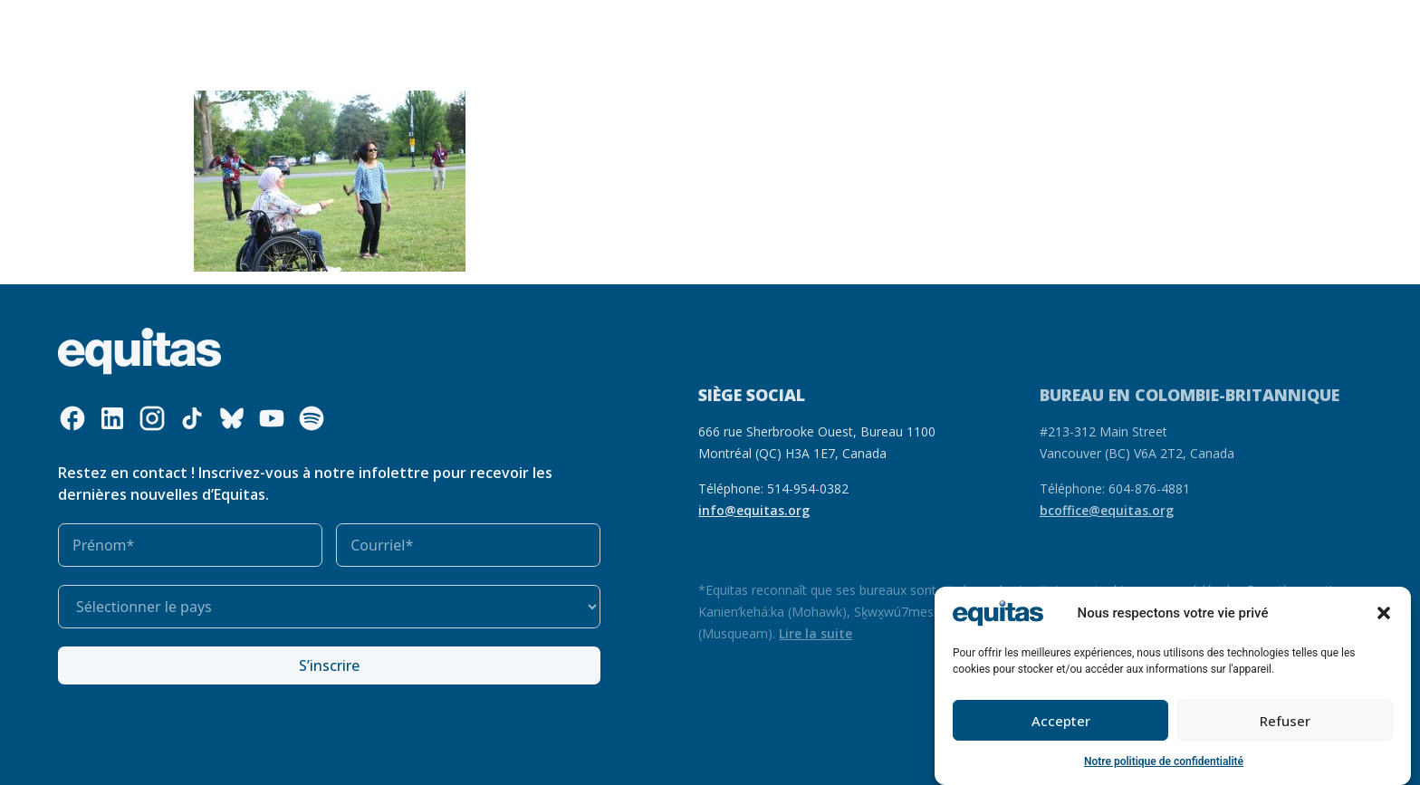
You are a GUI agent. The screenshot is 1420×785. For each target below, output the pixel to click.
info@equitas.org (754, 510)
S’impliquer (800, 24)
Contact (1165, 24)
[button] (1384, 614)
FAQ (1112, 24)
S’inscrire (329, 665)
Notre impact (691, 24)
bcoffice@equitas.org (1107, 510)
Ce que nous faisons (433, 24)
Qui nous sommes (268, 24)
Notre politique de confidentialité (1163, 762)
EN (1076, 24)
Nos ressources (578, 24)
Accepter (1060, 722)
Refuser (1285, 722)
